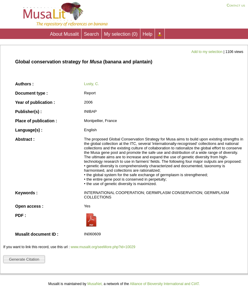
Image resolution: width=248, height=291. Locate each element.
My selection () (121, 34)
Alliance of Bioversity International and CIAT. (165, 284)
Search (91, 34)
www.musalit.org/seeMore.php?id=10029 (103, 247)
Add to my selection (207, 52)
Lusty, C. (91, 84)
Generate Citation (24, 259)
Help (148, 34)
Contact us (236, 5)
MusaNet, (95, 284)
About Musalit (64, 34)
